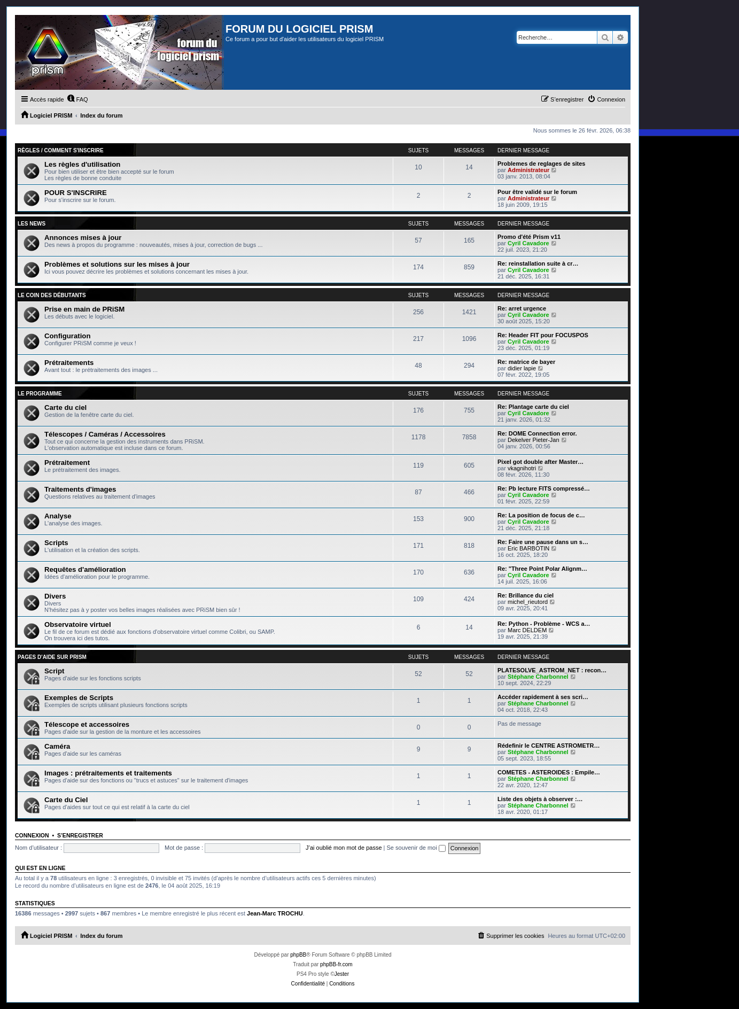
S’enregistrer (80, 835)
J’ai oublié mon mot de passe (344, 847)
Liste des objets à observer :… (540, 799)
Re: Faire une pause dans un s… (542, 542)
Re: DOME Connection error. (537, 433)
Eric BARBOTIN (528, 548)
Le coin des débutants (52, 295)
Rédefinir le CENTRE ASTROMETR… (548, 745)
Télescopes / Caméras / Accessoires (105, 434)
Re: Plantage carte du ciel (533, 406)
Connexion (32, 835)
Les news (31, 224)
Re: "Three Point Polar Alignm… (542, 568)
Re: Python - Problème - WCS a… (543, 623)
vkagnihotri (522, 468)
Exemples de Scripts (78, 698)
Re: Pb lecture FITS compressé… (543, 488)
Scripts (56, 543)
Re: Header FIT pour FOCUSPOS (542, 335)
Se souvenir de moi (416, 847)
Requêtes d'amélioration (85, 569)
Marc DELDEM (527, 630)
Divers (55, 596)
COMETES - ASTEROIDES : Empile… (548, 772)
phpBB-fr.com (336, 964)
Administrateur (528, 170)
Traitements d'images (80, 489)
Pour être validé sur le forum (537, 192)
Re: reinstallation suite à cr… (538, 263)
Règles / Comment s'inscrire (61, 150)
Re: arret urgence (521, 308)
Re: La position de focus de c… (541, 515)
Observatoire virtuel (77, 624)
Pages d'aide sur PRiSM (52, 657)
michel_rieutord (528, 602)
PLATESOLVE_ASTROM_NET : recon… (551, 670)
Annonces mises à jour (82, 238)
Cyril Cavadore (528, 243)
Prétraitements (69, 363)
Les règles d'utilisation (82, 164)
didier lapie (522, 368)
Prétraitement (67, 463)
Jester (342, 974)
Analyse (58, 516)
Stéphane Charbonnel (538, 676)
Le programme (40, 394)
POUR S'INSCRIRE (75, 193)
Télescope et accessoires (86, 724)
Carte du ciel (65, 407)
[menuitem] (77, 99)
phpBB (298, 955)
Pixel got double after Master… (540, 462)
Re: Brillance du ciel (525, 595)
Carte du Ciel (66, 800)
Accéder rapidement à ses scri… (542, 697)
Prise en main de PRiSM (84, 309)
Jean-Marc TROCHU (275, 913)
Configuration (67, 336)
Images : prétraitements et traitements (108, 773)
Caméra (57, 746)
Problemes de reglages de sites (541, 163)
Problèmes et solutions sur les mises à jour (117, 264)
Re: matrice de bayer (526, 362)
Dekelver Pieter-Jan (533, 440)
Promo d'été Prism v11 (529, 237)
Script (54, 671)
